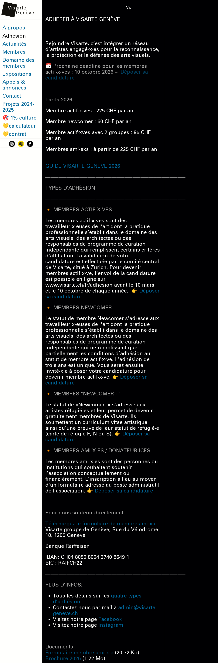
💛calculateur (19, 126)
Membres (14, 52)
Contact (11, 96)
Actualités (14, 44)
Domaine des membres (18, 63)
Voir (130, 7)
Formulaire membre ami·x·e (79, 653)
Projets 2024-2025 (18, 107)
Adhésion (14, 36)
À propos (13, 28)
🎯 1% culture (19, 118)
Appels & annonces (14, 85)
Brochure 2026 (63, 658)
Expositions (16, 74)
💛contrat (14, 134)
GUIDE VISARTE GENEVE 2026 (82, 166)
